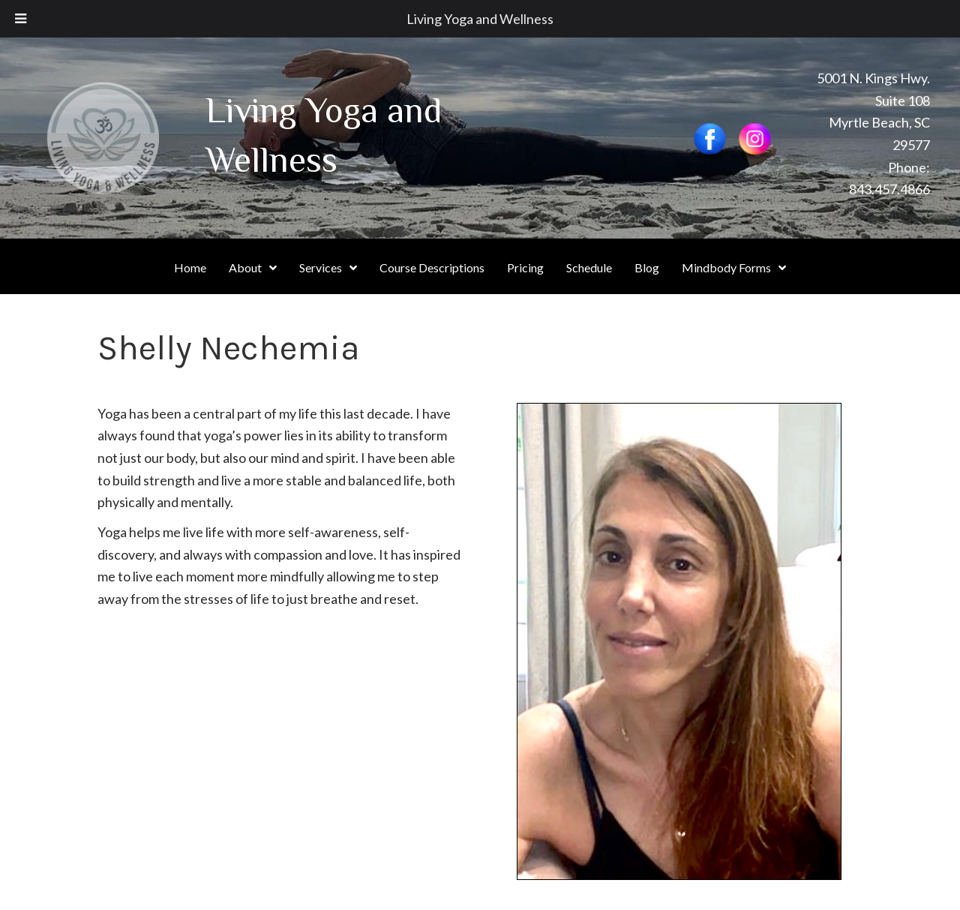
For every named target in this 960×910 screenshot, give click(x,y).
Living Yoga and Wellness (480, 19)
